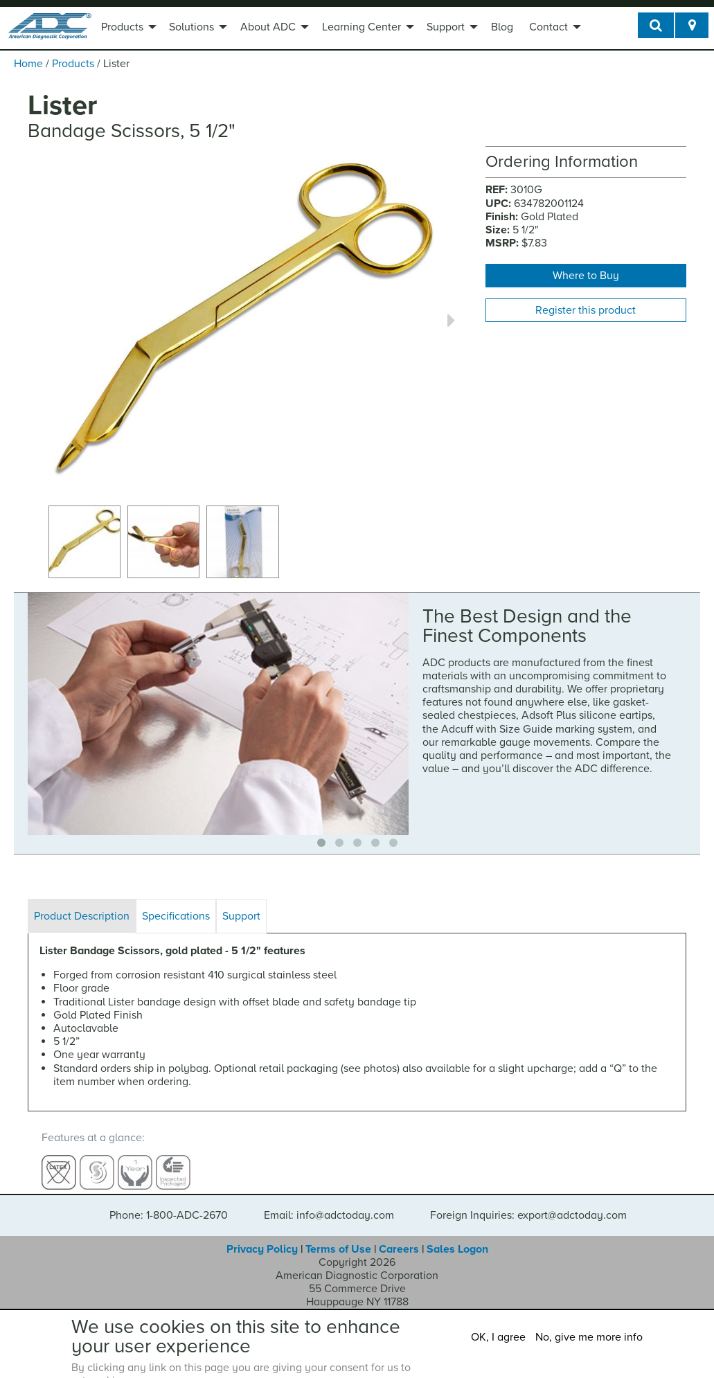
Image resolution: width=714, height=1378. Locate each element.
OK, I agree (498, 1337)
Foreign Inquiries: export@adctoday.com (528, 1202)
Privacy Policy (262, 1236)
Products (122, 27)
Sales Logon (457, 1236)
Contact (548, 27)
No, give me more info (589, 1337)
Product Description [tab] (82, 916)
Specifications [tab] (176, 916)
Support (446, 27)
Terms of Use (338, 1236)
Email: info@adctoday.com (329, 1202)
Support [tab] (241, 916)
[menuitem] (127, 28)
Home (28, 64)
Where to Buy (586, 276)
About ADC (268, 27)
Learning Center (361, 27)
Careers (399, 1236)
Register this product (585, 310)
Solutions (191, 27)
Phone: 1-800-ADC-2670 (168, 1202)
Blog (502, 27)
